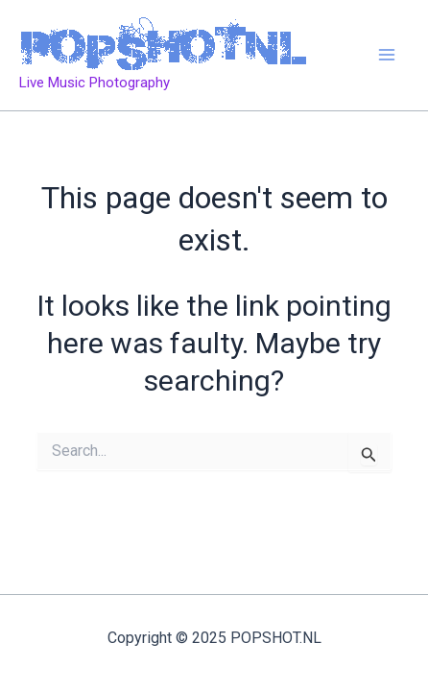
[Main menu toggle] (388, 56)
